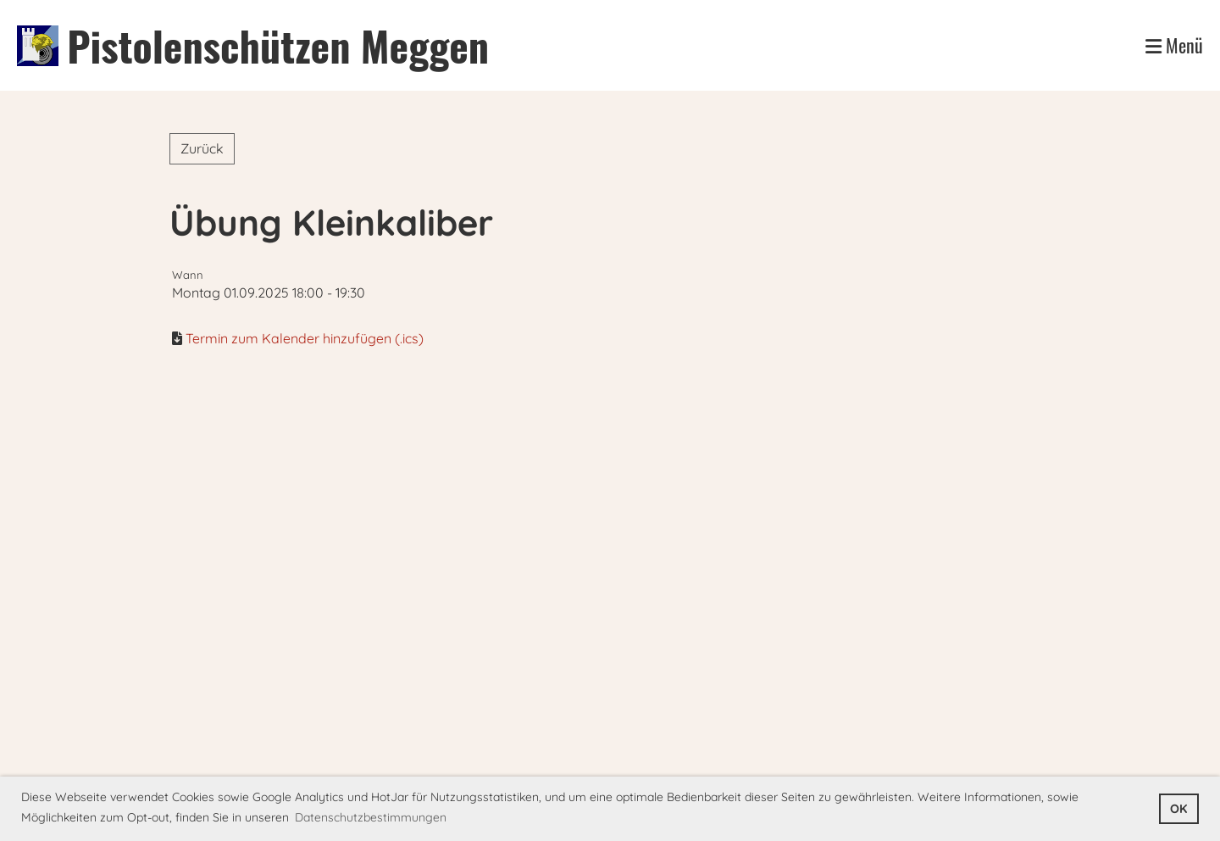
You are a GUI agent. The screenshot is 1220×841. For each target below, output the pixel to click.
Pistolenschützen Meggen (278, 45)
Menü (1174, 45)
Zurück (202, 148)
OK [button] (1178, 808)
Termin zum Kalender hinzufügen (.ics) (305, 338)
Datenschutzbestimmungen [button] (370, 817)
